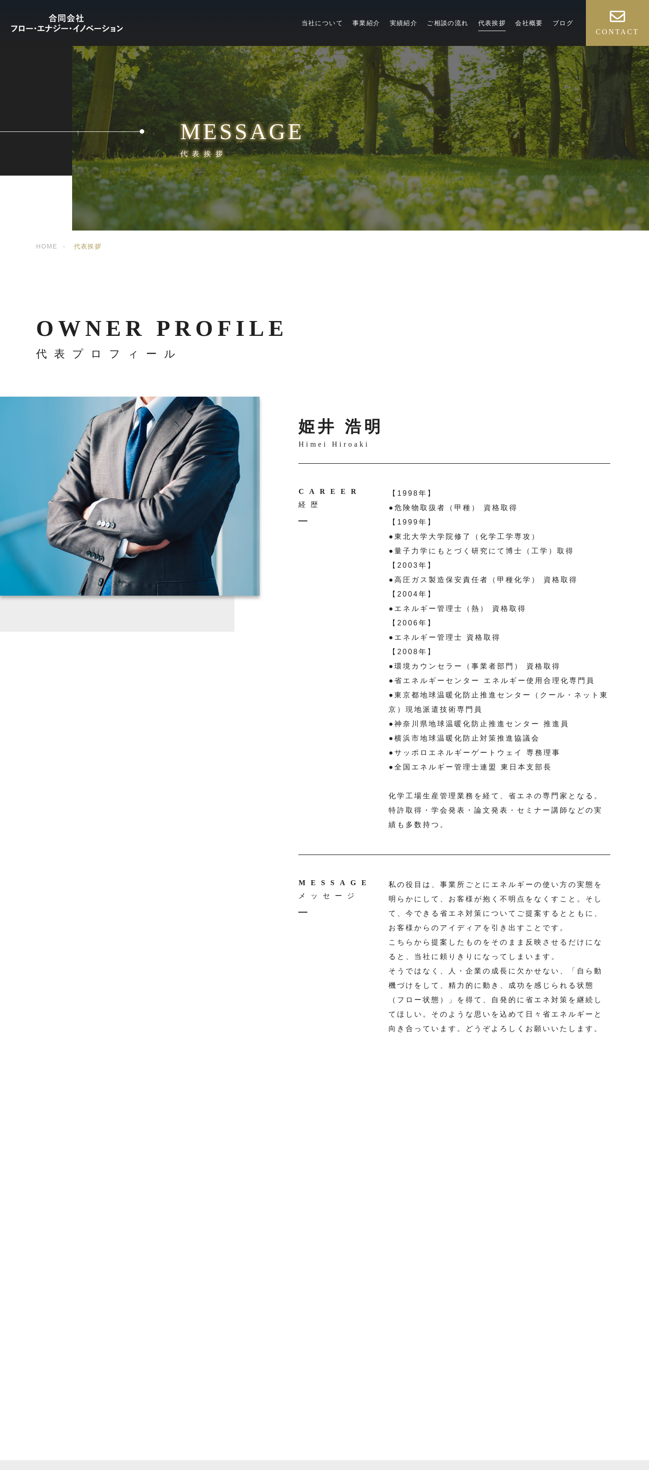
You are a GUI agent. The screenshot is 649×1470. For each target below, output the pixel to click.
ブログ (563, 23)
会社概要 (529, 23)
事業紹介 (366, 23)
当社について (322, 23)
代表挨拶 (492, 23)
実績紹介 (404, 23)
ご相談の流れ (447, 23)
